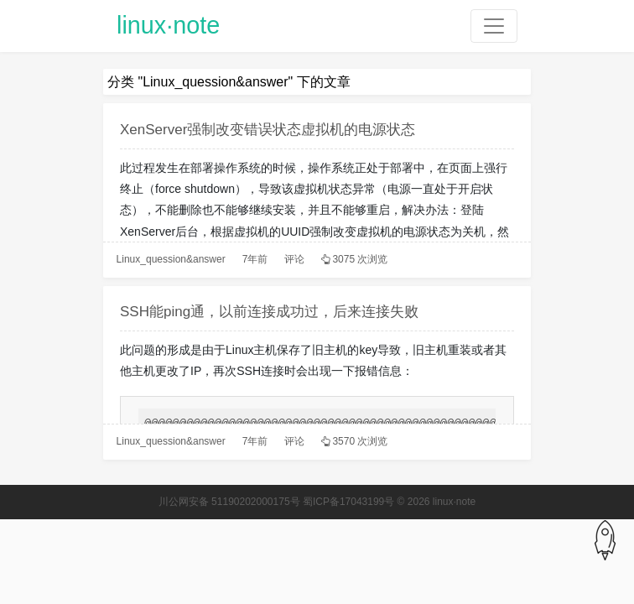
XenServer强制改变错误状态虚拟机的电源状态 (267, 130)
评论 (294, 259)
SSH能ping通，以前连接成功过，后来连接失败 (269, 312)
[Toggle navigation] (493, 26)
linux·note (168, 25)
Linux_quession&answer (171, 259)
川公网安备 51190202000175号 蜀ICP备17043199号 (276, 502)
